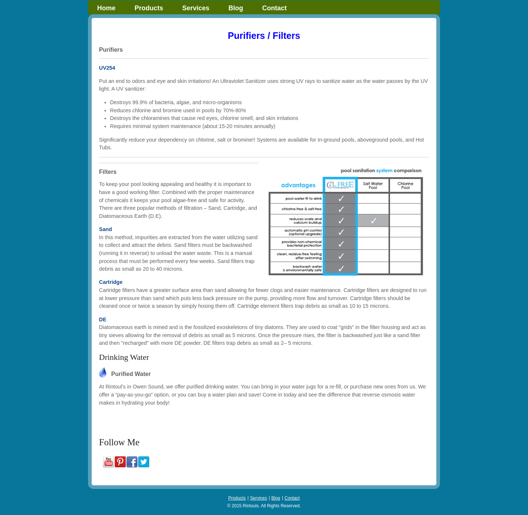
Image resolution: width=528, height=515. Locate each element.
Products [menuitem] (149, 8)
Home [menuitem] (106, 8)
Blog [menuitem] (235, 8)
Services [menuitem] (195, 8)
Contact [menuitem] (274, 8)
